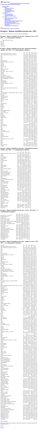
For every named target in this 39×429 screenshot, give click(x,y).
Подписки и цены (8, 9)
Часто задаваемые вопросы (10, 11)
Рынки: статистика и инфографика (11, 17)
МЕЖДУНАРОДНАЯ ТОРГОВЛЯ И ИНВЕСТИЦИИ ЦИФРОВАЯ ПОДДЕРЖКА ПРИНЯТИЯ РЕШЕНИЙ (14, 4)
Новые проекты (7, 19)
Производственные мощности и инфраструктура (13, 20)
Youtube (1, 425)
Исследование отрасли (9, 13)
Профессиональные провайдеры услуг (12, 25)
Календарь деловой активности (10, 15)
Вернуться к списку (4, 421)
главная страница (6, 6)
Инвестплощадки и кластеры (10, 22)
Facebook (2, 427)
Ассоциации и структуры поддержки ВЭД (12, 23)
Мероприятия (7, 24)
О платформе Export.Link (9, 8)
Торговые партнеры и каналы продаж (11, 21)
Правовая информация (9, 10)
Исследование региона (9, 14)
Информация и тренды (9, 18)
